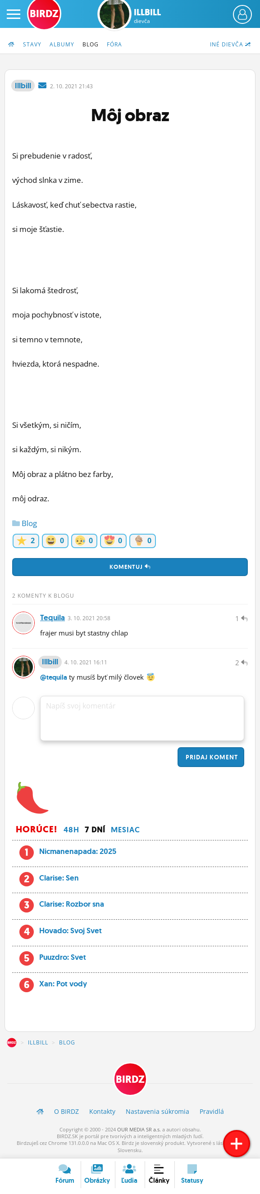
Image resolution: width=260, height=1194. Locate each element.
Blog (90, 44)
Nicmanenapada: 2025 (77, 851)
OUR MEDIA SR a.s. (139, 1129)
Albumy (62, 44)
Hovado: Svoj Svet (70, 930)
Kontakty (102, 1111)
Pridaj (211, 757)
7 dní (95, 830)
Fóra (114, 44)
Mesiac (125, 830)
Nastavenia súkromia (157, 1111)
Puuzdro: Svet (62, 957)
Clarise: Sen (59, 878)
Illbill (147, 16)
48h (71, 830)
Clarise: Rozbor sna (71, 904)
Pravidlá (212, 1111)
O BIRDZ (66, 1111)
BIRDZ (11, 1042)
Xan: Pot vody (63, 984)
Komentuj (130, 567)
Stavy (32, 44)
